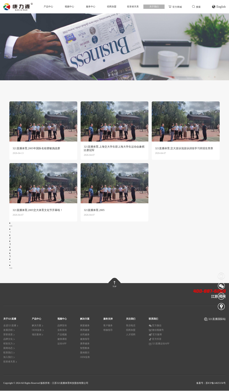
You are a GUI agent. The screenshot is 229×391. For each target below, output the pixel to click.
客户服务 (108, 326)
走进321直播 (11, 326)
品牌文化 (9, 339)
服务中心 (90, 6)
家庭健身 (84, 326)
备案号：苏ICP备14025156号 (211, 383)
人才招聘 (130, 335)
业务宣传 (62, 330)
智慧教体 (84, 348)
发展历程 (9, 330)
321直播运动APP (159, 344)
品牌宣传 (62, 326)
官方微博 (155, 335)
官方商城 (175, 6)
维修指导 (108, 330)
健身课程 (62, 339)
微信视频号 (156, 330)
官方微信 (155, 326)
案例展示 (84, 353)
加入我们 (9, 357)
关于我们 (154, 6)
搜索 (196, 6)
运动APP (61, 344)
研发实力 (9, 344)
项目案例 (38, 335)
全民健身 (84, 335)
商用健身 (84, 330)
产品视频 (62, 335)
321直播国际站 (217, 319)
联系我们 (9, 353)
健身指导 (84, 339)
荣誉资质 (9, 335)
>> (10, 268)
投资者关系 (133, 6)
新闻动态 (9, 348)
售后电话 (130, 326)
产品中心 (48, 6)
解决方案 (38, 326)
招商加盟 (111, 6)
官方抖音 (155, 339)
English (219, 7)
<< (10, 226)
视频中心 (69, 6)
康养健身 (84, 344)
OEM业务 (38, 330)
